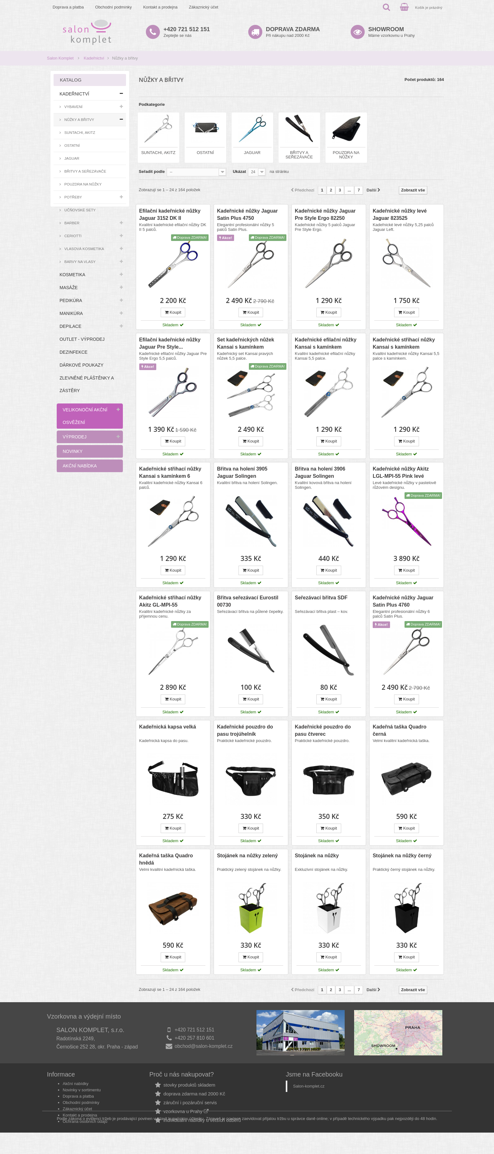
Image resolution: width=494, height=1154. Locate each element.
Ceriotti (72, 236)
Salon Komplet (60, 58)
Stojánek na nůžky (317, 855)
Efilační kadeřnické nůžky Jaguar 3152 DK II (170, 214)
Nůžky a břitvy (78, 119)
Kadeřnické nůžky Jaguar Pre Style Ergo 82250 (325, 214)
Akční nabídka (80, 465)
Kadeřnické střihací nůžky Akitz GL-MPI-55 (170, 601)
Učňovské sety (79, 210)
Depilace (70, 326)
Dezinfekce (74, 352)
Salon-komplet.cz (309, 1086)
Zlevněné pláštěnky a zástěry (87, 384)
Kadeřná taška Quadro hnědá (166, 859)
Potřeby (72, 197)
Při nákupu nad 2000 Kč (293, 32)
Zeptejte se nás (187, 32)
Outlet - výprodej (82, 339)
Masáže (69, 287)
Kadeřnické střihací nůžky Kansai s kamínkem (404, 343)
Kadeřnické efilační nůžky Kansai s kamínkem (326, 343)
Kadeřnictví (94, 58)
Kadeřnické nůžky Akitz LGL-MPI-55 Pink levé (401, 472)
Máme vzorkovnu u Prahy (391, 32)
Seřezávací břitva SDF (321, 597)
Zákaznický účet (203, 7)
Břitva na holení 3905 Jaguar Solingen (242, 472)
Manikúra (71, 313)
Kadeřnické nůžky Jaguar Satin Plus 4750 (247, 214)
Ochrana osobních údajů (85, 1121)
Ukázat (239, 171)
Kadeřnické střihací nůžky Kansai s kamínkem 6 (170, 472)
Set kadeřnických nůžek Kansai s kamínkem (245, 343)
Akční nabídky (76, 1083)
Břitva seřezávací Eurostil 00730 (248, 601)
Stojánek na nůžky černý (402, 855)
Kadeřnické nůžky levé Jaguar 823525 (400, 214)
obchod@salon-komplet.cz (204, 1046)
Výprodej (74, 436)
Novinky (73, 451)
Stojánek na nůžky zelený (247, 855)
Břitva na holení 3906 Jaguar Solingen (320, 472)
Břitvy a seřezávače (84, 171)
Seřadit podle (152, 171)
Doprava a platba (68, 7)
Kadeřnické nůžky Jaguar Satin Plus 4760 (403, 601)
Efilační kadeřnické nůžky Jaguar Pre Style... (170, 343)
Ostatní (71, 145)
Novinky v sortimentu (82, 1090)
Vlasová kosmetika (83, 249)
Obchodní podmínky (113, 7)
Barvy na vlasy (79, 262)
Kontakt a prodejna (160, 7)
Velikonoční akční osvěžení (85, 416)
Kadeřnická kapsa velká (167, 726)
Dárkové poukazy (81, 365)
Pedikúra (71, 300)
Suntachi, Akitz (79, 132)
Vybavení (73, 107)
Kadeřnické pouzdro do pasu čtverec (323, 730)
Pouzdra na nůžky (82, 184)
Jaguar (71, 158)
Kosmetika (72, 274)
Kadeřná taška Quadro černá (400, 730)
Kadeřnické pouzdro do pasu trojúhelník (245, 730)
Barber (71, 223)
